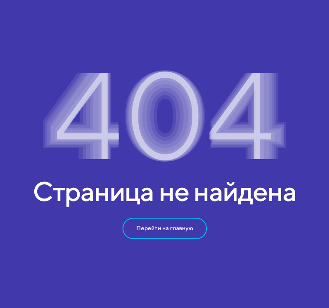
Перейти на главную (164, 228)
